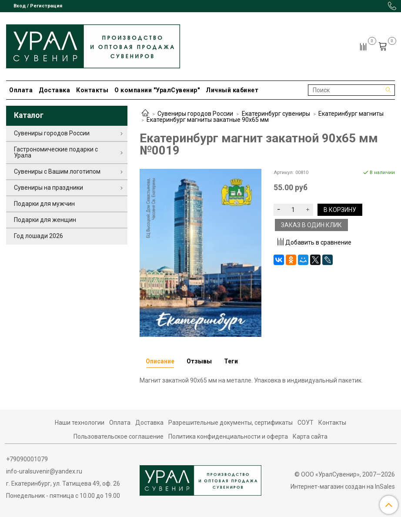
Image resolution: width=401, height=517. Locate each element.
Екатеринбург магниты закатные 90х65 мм (208, 119)
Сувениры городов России (195, 113)
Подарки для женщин (45, 219)
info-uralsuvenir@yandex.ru (44, 471)
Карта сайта (310, 436)
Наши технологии (79, 422)
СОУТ (305, 422)
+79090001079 (27, 459)
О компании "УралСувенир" (157, 90)
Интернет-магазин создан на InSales (343, 486)
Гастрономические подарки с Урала (56, 152)
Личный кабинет (232, 90)
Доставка (54, 90)
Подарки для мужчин (44, 203)
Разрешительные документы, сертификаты (230, 422)
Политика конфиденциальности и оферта (228, 436)
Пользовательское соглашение (119, 436)
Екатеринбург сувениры (276, 113)
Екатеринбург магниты (351, 113)
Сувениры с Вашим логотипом (57, 171)
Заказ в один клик (311, 225)
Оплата (21, 90)
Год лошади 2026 (38, 235)
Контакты (92, 90)
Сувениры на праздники (48, 187)
